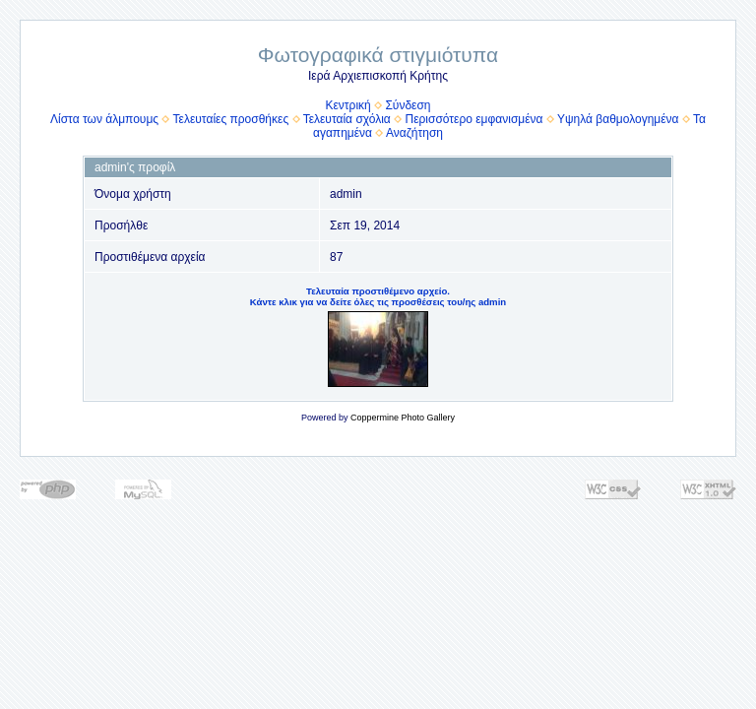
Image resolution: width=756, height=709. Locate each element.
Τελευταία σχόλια (347, 119)
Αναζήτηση (414, 133)
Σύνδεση (407, 105)
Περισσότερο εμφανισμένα (474, 119)
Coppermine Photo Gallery (402, 417)
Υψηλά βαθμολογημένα (618, 119)
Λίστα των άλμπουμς (104, 119)
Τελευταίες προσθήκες (231, 119)
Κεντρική (347, 105)
